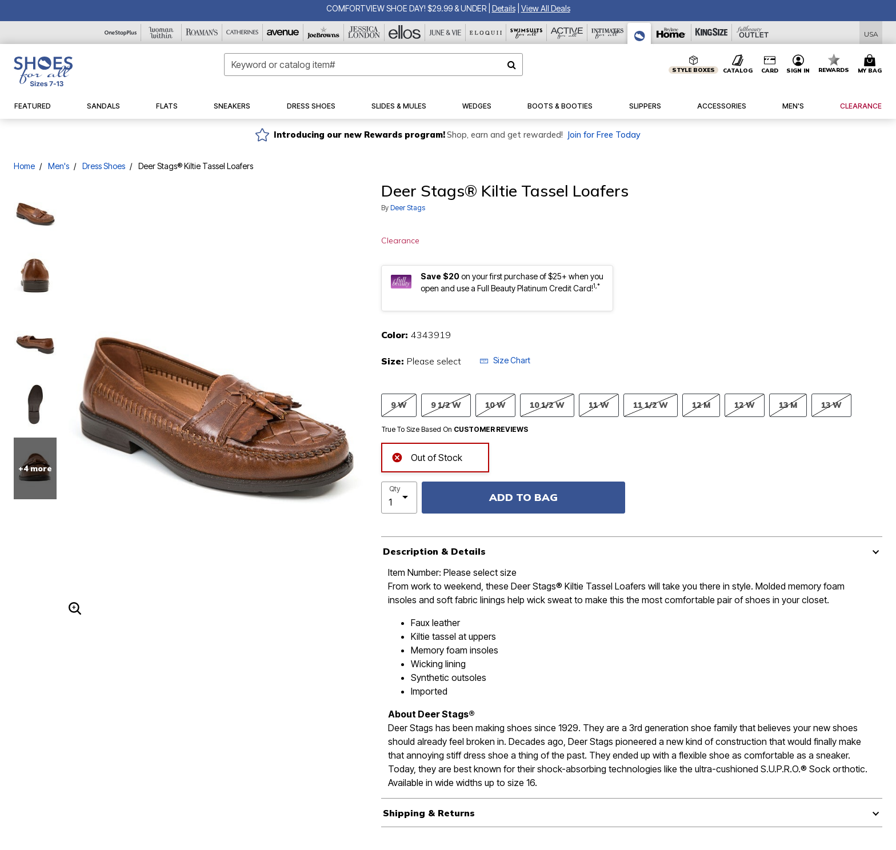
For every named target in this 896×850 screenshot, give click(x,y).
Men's (58, 166)
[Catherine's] (242, 32)
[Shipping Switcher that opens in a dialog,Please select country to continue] (871, 33)
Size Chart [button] (504, 360)
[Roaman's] (202, 32)
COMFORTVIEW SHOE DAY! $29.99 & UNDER (406, 8)
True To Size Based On (455, 430)
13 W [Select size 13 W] (831, 404)
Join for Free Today (604, 135)
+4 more (35, 468)
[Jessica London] (364, 32)
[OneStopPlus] (121, 32)
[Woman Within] (161, 32)
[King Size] (711, 32)
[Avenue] (283, 32)
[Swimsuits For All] (526, 32)
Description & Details (434, 551)
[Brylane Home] (671, 32)
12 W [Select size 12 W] (744, 404)
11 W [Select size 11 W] (599, 404)
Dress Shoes (103, 166)
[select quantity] (399, 498)
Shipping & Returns (429, 813)
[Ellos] (405, 32)
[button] (503, 8)
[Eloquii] (486, 32)
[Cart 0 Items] (871, 64)
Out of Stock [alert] (426, 456)
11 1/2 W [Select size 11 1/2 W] (650, 404)
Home (24, 166)
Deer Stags (407, 207)
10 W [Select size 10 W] (495, 404)
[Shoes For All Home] (43, 71)
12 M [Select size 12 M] (701, 404)
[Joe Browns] (323, 32)
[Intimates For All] (607, 32)
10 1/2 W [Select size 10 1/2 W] (547, 404)
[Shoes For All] (639, 33)
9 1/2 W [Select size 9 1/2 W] (446, 404)
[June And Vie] (445, 32)
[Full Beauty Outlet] (752, 32)
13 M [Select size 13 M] (788, 404)
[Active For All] (567, 32)
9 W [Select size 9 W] (399, 404)
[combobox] (373, 64)
